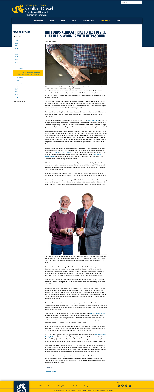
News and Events (23, 26)
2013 (16, 92)
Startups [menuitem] (63, 21)
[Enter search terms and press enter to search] (132, 2)
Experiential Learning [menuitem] (88, 21)
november (50, 26)
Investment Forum (19, 101)
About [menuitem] (118, 21)
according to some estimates (63, 152)
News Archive (34, 26)
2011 (16, 97)
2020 (16, 51)
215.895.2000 (95, 390)
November (19, 68)
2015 (16, 86)
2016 (43, 26)
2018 (16, 57)
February (19, 83)
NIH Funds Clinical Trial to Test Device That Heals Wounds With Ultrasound (29, 73)
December (19, 66)
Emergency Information (90, 386)
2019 (16, 54)
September (20, 77)
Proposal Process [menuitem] (38, 21)
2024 (16, 40)
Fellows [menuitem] (74, 21)
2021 (16, 48)
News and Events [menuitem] (105, 21)
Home (14, 26)
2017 (16, 60)
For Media (48, 386)
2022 (16, 46)
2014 (16, 89)
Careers (54, 386)
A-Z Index (41, 386)
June (18, 80)
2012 (16, 94)
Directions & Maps (78, 386)
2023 (16, 43)
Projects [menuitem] (52, 21)
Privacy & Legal (62, 386)
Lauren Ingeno (51, 371)
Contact (70, 386)
